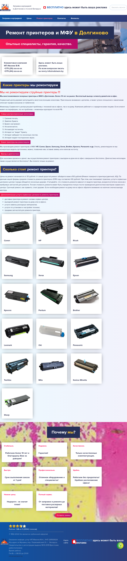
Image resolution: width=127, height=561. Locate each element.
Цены (29, 18)
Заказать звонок (118, 7)
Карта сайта (66, 541)
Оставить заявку (63, 515)
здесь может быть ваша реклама (77, 7)
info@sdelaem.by (16, 556)
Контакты (61, 18)
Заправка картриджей (12, 18)
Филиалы (75, 18)
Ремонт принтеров (44, 18)
